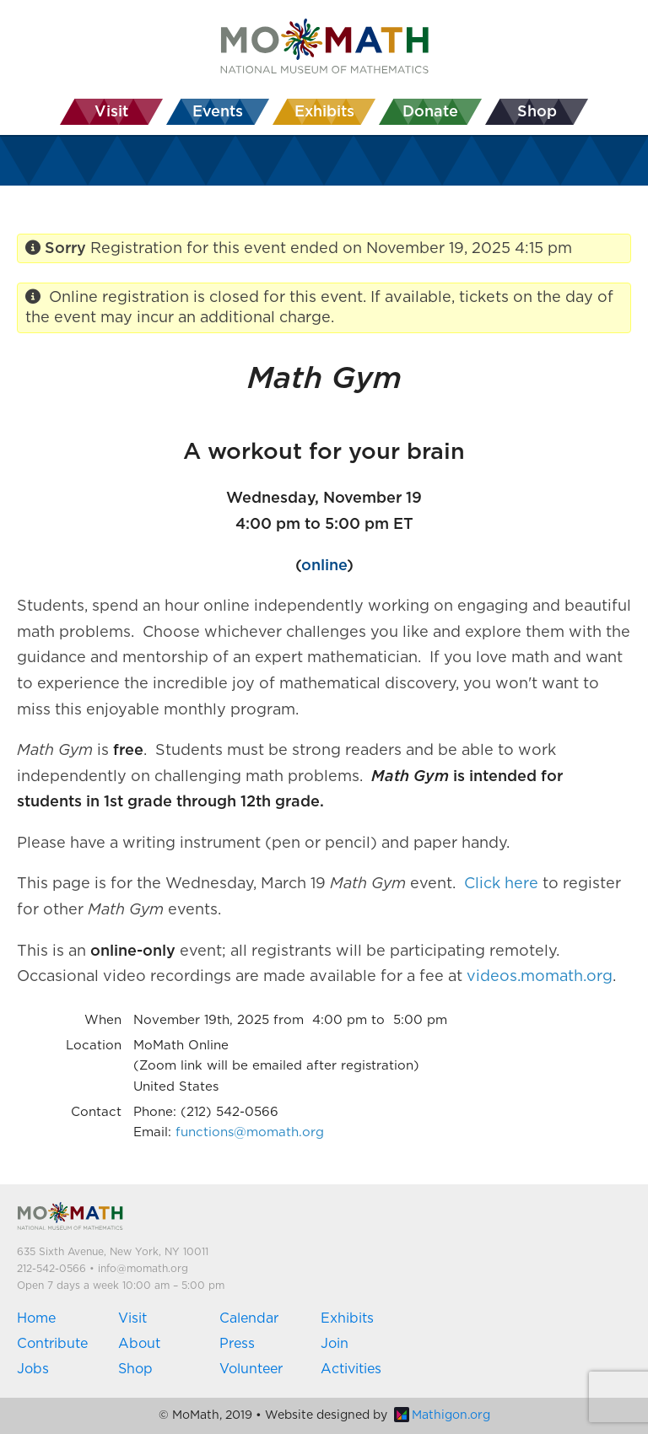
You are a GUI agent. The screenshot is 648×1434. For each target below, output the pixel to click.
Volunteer (251, 1369)
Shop (135, 1369)
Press (237, 1343)
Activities (351, 1369)
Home (36, 1318)
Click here (501, 884)
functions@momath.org (250, 1132)
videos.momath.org (540, 976)
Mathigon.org (442, 1415)
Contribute (52, 1343)
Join (334, 1343)
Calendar (248, 1318)
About (139, 1343)
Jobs (33, 1369)
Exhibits (347, 1318)
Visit (132, 1318)
